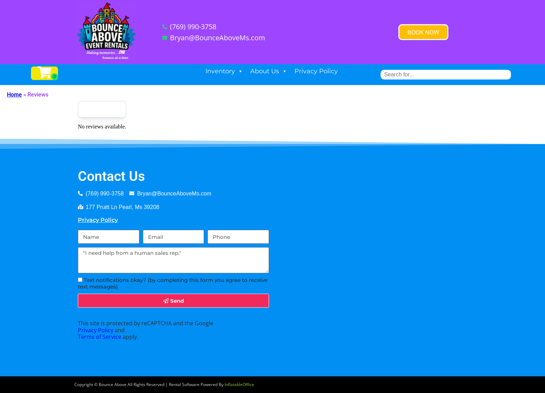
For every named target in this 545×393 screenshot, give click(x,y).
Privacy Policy (316, 71)
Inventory (224, 71)
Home (14, 94)
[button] (423, 32)
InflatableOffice (239, 384)
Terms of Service (99, 337)
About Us (268, 71)
